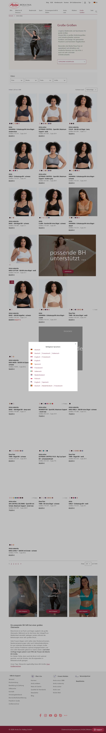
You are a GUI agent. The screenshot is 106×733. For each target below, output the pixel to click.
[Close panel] (75, 343)
